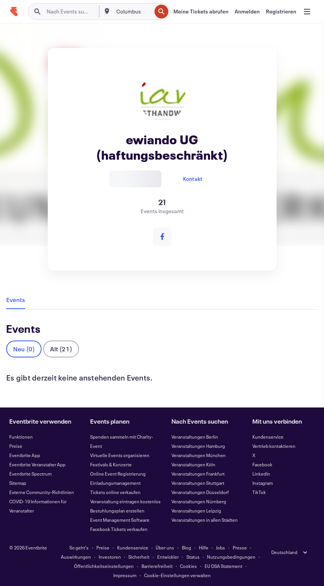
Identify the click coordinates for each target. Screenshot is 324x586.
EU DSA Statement (223, 566)
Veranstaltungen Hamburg (198, 446)
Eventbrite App (24, 455)
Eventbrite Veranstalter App (37, 464)
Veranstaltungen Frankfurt (198, 474)
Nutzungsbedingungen (231, 557)
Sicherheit (138, 557)
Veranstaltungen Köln (193, 464)
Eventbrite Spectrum (30, 474)
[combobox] (133, 11)
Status (193, 557)
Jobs (220, 547)
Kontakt (192, 178)
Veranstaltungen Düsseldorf (200, 492)
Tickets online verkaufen (115, 492)
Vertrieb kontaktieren (273, 446)
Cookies (188, 566)
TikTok (259, 492)
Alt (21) (61, 349)
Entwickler (168, 557)
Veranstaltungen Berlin (194, 437)
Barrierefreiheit (157, 566)
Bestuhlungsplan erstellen (117, 511)
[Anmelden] (247, 11)
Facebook (262, 464)
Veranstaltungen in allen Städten (204, 520)
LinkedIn (261, 474)
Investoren (110, 557)
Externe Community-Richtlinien (41, 492)
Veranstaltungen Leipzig (196, 511)
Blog (186, 547)
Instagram (262, 483)
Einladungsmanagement (115, 483)
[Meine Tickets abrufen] (201, 11)
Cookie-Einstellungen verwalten (177, 575)
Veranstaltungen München (198, 455)
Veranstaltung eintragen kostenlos (125, 501)
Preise (15, 446)
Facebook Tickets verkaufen (119, 529)
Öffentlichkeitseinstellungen (104, 566)
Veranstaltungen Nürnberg (198, 501)
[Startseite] (13, 11)
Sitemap (17, 483)
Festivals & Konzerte (111, 464)
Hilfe (203, 547)
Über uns (165, 547)
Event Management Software (119, 520)
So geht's (79, 547)
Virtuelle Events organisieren (119, 455)
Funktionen (21, 437)
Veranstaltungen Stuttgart (197, 483)
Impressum (124, 575)
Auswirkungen (76, 557)
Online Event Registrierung (118, 474)
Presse (240, 547)
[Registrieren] (281, 11)
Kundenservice (268, 437)
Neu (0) (24, 349)
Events (15, 300)
